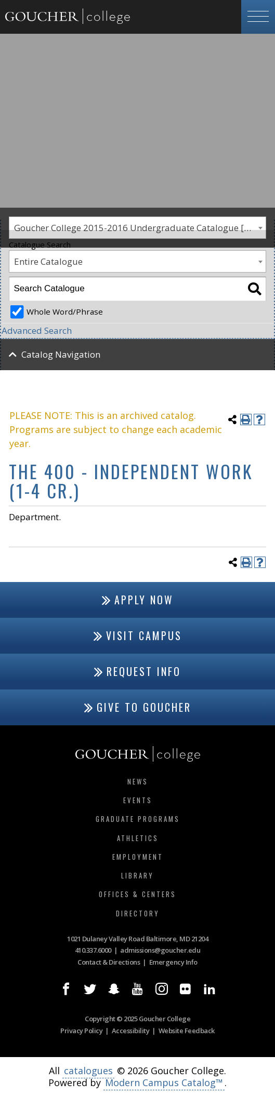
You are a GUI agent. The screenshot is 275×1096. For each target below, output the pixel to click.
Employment (137, 856)
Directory (138, 913)
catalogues (88, 1070)
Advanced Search (37, 330)
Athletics (138, 838)
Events (137, 800)
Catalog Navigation (60, 354)
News (137, 781)
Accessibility (131, 1030)
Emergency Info (173, 962)
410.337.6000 (93, 950)
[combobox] (137, 261)
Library (137, 875)
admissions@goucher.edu (160, 950)
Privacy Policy (81, 1030)
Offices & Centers (137, 894)
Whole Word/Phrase (65, 311)
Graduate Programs (138, 819)
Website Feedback (187, 1030)
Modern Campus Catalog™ (164, 1082)
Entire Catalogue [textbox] (48, 261)
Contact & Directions (108, 962)
